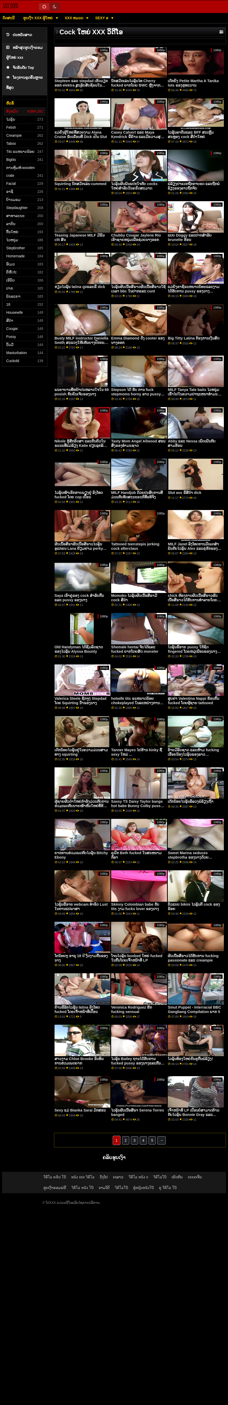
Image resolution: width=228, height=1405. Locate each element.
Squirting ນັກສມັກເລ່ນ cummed (80, 184)
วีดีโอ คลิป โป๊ (54, 1177)
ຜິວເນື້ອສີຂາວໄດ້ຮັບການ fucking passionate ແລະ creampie (193, 958)
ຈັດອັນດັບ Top (20, 68)
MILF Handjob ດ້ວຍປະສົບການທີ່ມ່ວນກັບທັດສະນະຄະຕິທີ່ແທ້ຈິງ (137, 495)
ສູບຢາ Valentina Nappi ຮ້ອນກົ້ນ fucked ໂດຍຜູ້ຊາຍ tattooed (193, 700)
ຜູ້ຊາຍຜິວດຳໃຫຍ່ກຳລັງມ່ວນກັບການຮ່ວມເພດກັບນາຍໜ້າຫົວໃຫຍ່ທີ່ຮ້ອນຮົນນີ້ (82, 805)
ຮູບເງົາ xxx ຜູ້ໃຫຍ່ (38, 18)
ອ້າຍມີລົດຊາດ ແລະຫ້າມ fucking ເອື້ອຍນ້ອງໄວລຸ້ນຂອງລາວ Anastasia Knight (193, 754)
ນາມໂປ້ (104, 1188)
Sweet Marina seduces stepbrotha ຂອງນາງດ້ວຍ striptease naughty (188, 857)
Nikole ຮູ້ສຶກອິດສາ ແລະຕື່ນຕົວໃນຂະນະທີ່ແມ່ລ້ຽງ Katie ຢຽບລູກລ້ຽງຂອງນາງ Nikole (81, 445)
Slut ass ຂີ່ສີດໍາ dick (184, 493)
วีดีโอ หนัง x (138, 1177)
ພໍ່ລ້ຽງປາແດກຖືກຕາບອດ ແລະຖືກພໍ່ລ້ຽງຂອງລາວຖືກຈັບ (194, 186)
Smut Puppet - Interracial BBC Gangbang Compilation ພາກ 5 (194, 1009)
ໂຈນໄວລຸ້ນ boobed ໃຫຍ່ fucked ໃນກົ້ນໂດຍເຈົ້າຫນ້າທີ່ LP (136, 958)
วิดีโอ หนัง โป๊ (82, 1188)
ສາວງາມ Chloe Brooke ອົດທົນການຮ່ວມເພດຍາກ (79, 1061)
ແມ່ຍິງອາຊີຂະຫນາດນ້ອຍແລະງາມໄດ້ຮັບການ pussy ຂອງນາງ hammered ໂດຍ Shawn (193, 291)
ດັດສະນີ (9, 18)
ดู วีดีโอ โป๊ (168, 1188)
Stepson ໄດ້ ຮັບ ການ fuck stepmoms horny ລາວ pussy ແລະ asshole (136, 394)
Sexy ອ (102, 18)
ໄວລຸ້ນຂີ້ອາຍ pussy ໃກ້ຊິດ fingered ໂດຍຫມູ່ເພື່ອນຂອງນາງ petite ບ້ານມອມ (192, 651)
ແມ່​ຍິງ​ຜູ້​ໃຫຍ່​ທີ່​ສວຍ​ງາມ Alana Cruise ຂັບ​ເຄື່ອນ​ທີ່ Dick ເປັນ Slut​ (81, 134)
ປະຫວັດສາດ (19, 35)
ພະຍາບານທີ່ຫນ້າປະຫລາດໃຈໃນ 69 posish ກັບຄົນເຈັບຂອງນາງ (82, 392)
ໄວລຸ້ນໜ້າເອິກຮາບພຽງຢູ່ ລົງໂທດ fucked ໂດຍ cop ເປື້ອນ (79, 495)
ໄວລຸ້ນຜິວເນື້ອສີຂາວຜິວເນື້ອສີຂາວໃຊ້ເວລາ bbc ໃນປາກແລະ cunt (138, 289)
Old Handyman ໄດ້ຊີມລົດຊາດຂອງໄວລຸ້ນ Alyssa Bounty (79, 649)
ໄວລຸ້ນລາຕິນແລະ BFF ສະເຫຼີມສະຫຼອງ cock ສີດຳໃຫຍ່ (191, 134)
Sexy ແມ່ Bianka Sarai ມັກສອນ (80, 1110)
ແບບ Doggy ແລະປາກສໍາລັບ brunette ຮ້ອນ (190, 237)
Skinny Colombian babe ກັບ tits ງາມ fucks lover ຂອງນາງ (135, 906)
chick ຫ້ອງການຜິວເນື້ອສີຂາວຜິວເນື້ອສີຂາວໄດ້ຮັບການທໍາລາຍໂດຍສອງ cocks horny (193, 599)
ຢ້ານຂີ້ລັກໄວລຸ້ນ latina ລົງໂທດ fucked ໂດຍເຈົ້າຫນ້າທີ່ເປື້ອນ (77, 1009)
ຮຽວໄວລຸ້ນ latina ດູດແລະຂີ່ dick (80, 287)
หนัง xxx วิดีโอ (83, 1177)
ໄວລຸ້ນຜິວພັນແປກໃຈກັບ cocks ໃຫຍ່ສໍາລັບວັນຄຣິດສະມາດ (134, 186)
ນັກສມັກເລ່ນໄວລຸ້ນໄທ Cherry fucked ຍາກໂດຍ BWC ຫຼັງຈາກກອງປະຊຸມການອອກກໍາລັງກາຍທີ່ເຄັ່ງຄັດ (138, 87)
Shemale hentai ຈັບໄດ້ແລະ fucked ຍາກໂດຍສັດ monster (134, 649)
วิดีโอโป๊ (159, 1177)
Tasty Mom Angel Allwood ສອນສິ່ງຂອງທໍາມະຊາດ (138, 443)
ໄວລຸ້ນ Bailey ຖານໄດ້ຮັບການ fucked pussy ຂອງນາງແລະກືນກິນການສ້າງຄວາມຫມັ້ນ (136, 1063)
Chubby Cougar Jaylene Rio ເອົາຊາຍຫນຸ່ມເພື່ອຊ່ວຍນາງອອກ (136, 237)
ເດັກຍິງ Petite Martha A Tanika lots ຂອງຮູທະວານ (193, 83)
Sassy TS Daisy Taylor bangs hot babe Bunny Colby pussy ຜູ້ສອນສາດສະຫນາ (137, 805)
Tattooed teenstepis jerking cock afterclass (135, 546)
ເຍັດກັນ (177, 1177)
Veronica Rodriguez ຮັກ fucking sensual (131, 1009)
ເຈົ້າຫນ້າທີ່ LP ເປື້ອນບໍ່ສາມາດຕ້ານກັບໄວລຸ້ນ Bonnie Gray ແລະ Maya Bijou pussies (193, 1114)
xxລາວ (118, 1177)
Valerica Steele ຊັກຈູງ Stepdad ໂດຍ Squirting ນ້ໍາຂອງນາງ (80, 700)
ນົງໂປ (104, 1177)
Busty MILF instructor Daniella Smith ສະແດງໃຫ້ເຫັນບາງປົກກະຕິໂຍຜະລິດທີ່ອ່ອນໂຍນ (81, 342)
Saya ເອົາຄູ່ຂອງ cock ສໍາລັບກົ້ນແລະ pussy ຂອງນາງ (79, 597)
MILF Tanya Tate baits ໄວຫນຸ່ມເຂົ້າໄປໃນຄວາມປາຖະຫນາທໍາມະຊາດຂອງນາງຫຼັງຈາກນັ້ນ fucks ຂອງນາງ (193, 396)
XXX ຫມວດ (74, 18)
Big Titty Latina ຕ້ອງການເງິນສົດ (193, 338)
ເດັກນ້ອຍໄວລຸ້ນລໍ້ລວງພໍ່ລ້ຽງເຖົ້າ (190, 801)
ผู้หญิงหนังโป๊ (143, 1188)
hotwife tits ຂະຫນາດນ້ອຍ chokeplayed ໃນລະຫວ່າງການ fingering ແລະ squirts (135, 702)
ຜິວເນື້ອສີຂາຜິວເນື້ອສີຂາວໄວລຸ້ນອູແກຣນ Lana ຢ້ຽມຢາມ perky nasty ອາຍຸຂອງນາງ (79, 548)
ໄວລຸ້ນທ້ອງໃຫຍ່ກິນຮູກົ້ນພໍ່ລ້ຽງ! (190, 1059)
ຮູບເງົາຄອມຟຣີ (54, 1188)
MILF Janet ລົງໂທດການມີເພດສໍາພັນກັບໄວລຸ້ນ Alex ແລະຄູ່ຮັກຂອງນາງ (193, 548)
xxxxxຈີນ (195, 1177)
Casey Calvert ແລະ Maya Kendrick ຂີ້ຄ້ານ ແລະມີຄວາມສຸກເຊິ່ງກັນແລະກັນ (137, 136)
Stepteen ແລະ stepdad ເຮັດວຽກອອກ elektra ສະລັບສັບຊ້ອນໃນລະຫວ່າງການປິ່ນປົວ (81, 85)
